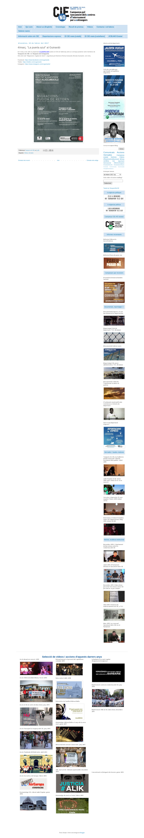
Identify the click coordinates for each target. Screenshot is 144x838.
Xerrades (31, 153)
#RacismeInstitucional (111, 159)
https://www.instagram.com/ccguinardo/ (37, 64)
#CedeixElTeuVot (107, 164)
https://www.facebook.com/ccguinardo (37, 60)
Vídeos (90, 27)
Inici (20, 27)
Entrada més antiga (92, 160)
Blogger (82, 832)
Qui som (29, 27)
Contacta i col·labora (105, 27)
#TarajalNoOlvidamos (108, 168)
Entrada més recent (24, 160)
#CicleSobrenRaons (119, 164)
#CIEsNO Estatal (115, 36)
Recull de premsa (76, 27)
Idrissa (122, 159)
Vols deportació (118, 161)
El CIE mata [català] (73, 36)
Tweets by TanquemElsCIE (111, 188)
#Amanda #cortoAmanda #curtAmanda (113, 166)
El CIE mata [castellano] (95, 36)
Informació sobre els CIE (28, 36)
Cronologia (60, 27)
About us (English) (44, 27)
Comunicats (108, 152)
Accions (120, 152)
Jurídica (106, 161)
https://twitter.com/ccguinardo (32, 62)
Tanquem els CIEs (30, 150)
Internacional (107, 163)
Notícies (114, 157)
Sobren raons (24, 31)
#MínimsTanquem (119, 163)
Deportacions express (52, 36)
